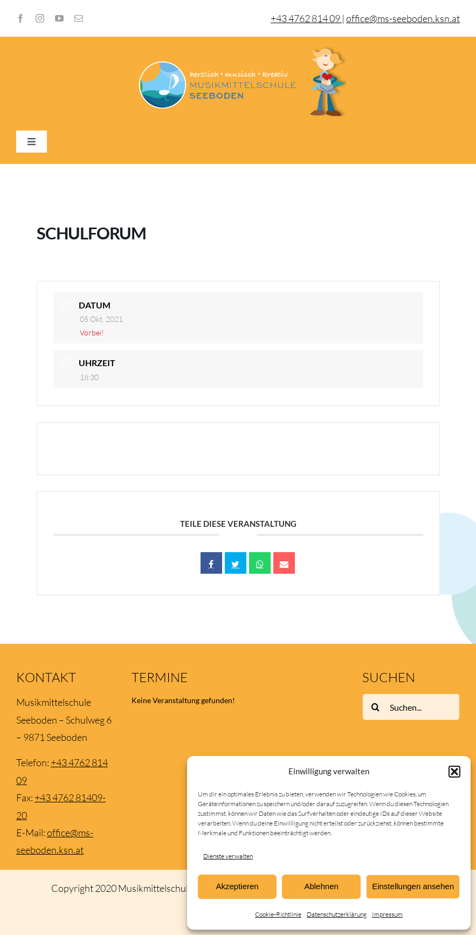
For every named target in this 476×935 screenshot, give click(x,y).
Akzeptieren (237, 886)
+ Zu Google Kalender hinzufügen (126, 448)
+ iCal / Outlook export (367, 448)
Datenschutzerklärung (337, 914)
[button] (454, 771)
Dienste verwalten (228, 856)
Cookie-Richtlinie (278, 914)
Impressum (387, 914)
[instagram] (40, 18)
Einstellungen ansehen (413, 886)
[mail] (78, 18)
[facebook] (20, 18)
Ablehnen (321, 886)
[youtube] (59, 18)
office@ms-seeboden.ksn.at (403, 18)
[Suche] (375, 706)
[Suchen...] (411, 706)
